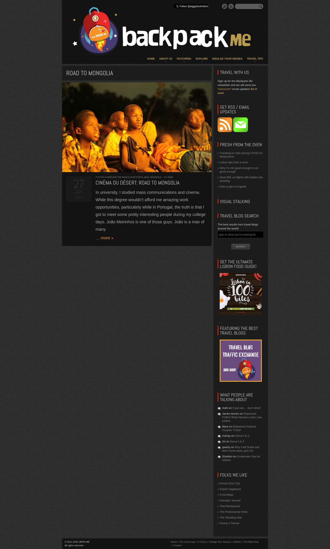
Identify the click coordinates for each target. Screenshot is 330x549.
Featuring (184, 58)
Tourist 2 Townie (229, 523)
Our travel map (187, 542)
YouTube (224, 6)
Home (151, 58)
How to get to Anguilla (233, 186)
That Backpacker (230, 506)
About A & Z (242, 435)
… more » (105, 238)
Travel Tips (255, 58)
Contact (177, 545)
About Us (165, 58)
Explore (202, 58)
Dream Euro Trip (230, 483)
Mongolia (155, 177)
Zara (170, 177)
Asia (146, 177)
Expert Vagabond (230, 489)
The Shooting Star (231, 517)
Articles (237, 542)
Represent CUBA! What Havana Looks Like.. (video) (242, 417)
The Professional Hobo (234, 511)
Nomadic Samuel (230, 500)
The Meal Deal (251, 542)
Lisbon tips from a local (234, 162)
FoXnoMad (226, 494)
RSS (231, 6)
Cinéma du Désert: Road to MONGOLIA (138, 182)
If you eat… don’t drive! (247, 408)
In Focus (202, 542)
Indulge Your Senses (227, 58)
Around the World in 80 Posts (125, 177)
